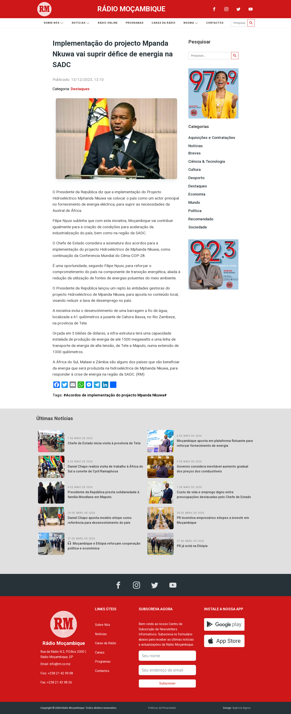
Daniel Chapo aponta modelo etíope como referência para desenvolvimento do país (100, 520)
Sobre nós (54, 23)
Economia (196, 194)
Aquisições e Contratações (211, 137)
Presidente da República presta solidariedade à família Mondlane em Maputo (103, 494)
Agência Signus (241, 707)
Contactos (215, 22)
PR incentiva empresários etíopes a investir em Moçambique (213, 520)
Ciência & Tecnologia (206, 161)
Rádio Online (108, 22)
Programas (134, 22)
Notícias (81, 23)
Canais (99, 652)
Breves (194, 153)
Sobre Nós (102, 625)
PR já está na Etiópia (192, 546)
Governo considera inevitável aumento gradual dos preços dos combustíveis (212, 469)
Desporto (196, 177)
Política (194, 210)
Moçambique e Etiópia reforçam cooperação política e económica (104, 546)
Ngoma (190, 23)
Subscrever (167, 683)
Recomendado (200, 219)
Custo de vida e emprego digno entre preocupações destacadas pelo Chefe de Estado (214, 494)
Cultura (194, 169)
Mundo (194, 202)
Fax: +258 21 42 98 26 (56, 682)
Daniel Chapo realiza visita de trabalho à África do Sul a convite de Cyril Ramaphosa (105, 469)
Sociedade (197, 227)
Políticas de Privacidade (162, 707)
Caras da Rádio (163, 22)
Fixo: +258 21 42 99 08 (56, 673)
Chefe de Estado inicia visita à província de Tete (104, 443)
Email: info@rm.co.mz (55, 664)
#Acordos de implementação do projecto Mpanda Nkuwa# (115, 395)
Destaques (80, 89)
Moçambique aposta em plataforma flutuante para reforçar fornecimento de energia (215, 443)
